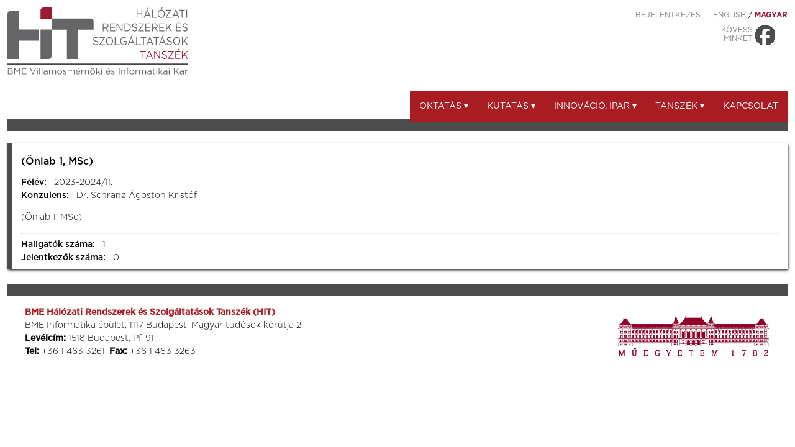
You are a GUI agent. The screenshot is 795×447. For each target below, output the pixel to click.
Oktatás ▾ (443, 106)
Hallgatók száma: (58, 244)
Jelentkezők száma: (63, 257)
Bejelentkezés (668, 15)
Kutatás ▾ (511, 106)
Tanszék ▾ (679, 106)
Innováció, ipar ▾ (595, 106)
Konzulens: (45, 195)
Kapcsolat (750, 106)
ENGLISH (729, 15)
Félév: (34, 182)
